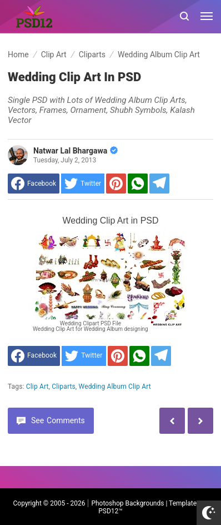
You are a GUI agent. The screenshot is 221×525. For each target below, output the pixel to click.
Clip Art (37, 386)
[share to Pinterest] (116, 184)
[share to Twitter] (82, 184)
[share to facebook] (33, 184)
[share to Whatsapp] (138, 184)
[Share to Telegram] (159, 184)
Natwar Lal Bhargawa (75, 150)
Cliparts (64, 386)
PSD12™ (110, 511)
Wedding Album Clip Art (115, 386)
